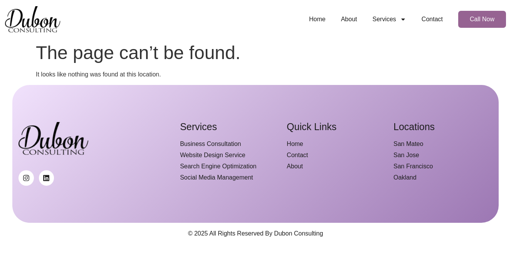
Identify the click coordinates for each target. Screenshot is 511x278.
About (349, 19)
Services (389, 19)
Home (317, 19)
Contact (432, 19)
